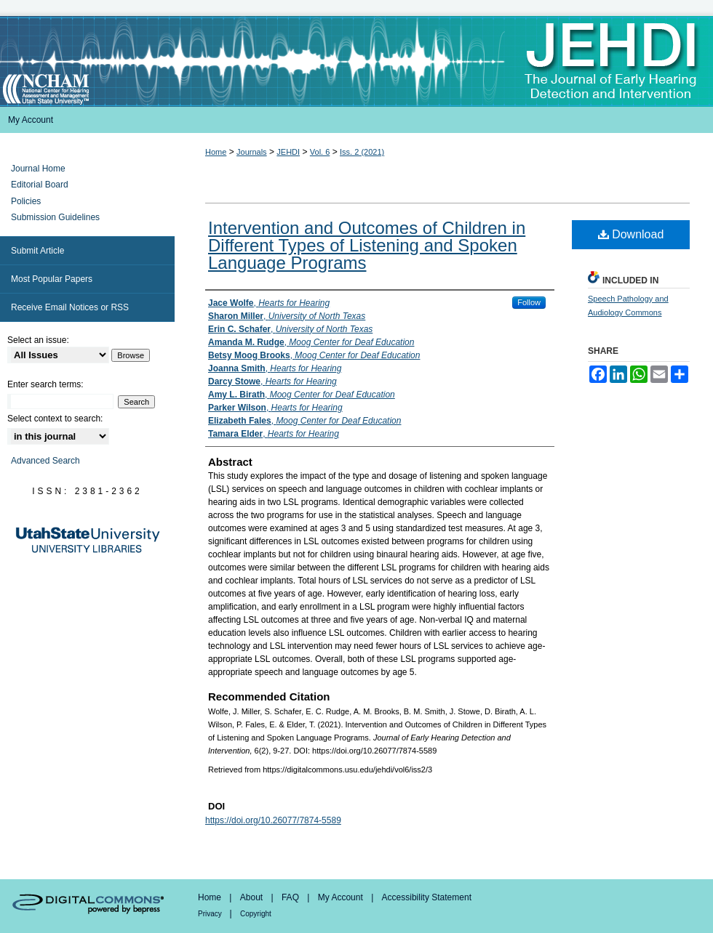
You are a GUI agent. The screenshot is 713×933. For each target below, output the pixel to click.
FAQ (291, 897)
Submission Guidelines (55, 217)
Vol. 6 (320, 152)
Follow (529, 302)
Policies (26, 201)
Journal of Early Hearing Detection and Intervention (356, 61)
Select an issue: (38, 340)
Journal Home (38, 168)
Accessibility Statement (426, 897)
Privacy (211, 914)
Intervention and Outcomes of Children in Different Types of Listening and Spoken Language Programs (366, 245)
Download (631, 234)
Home (215, 152)
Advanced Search (45, 461)
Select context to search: (55, 418)
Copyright (255, 914)
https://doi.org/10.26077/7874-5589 (273, 820)
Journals (251, 152)
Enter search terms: (45, 384)
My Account (341, 897)
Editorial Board (39, 184)
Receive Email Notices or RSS (70, 307)
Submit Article (37, 251)
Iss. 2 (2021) (362, 152)
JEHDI (288, 152)
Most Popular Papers (51, 279)
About (253, 897)
